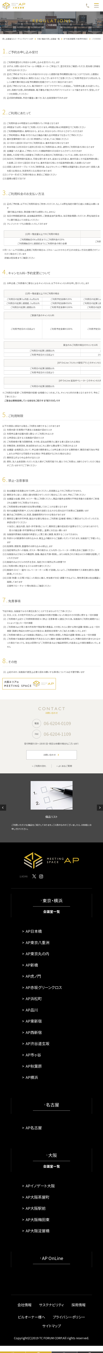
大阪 (52, 1155)
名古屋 (52, 1104)
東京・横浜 (53, 900)
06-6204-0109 (57, 723)
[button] (3, 808)
